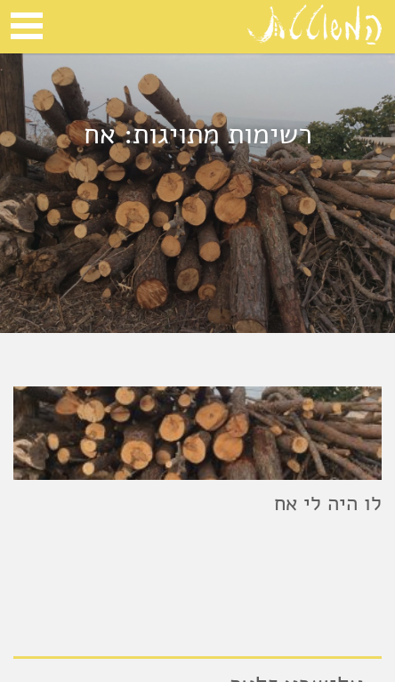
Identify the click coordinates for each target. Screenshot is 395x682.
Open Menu (26, 26)
